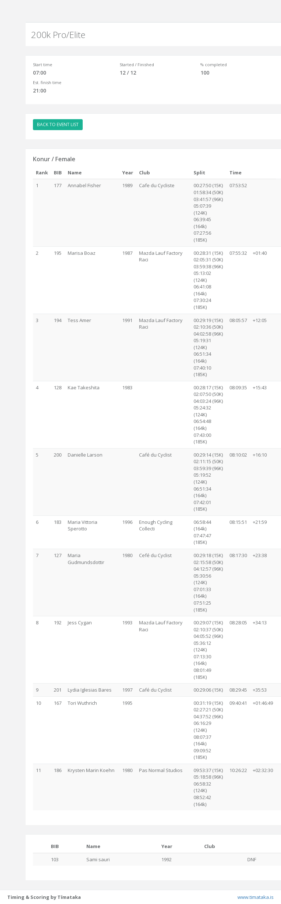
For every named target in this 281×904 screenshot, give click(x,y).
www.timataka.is (255, 897)
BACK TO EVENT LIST (58, 124)
